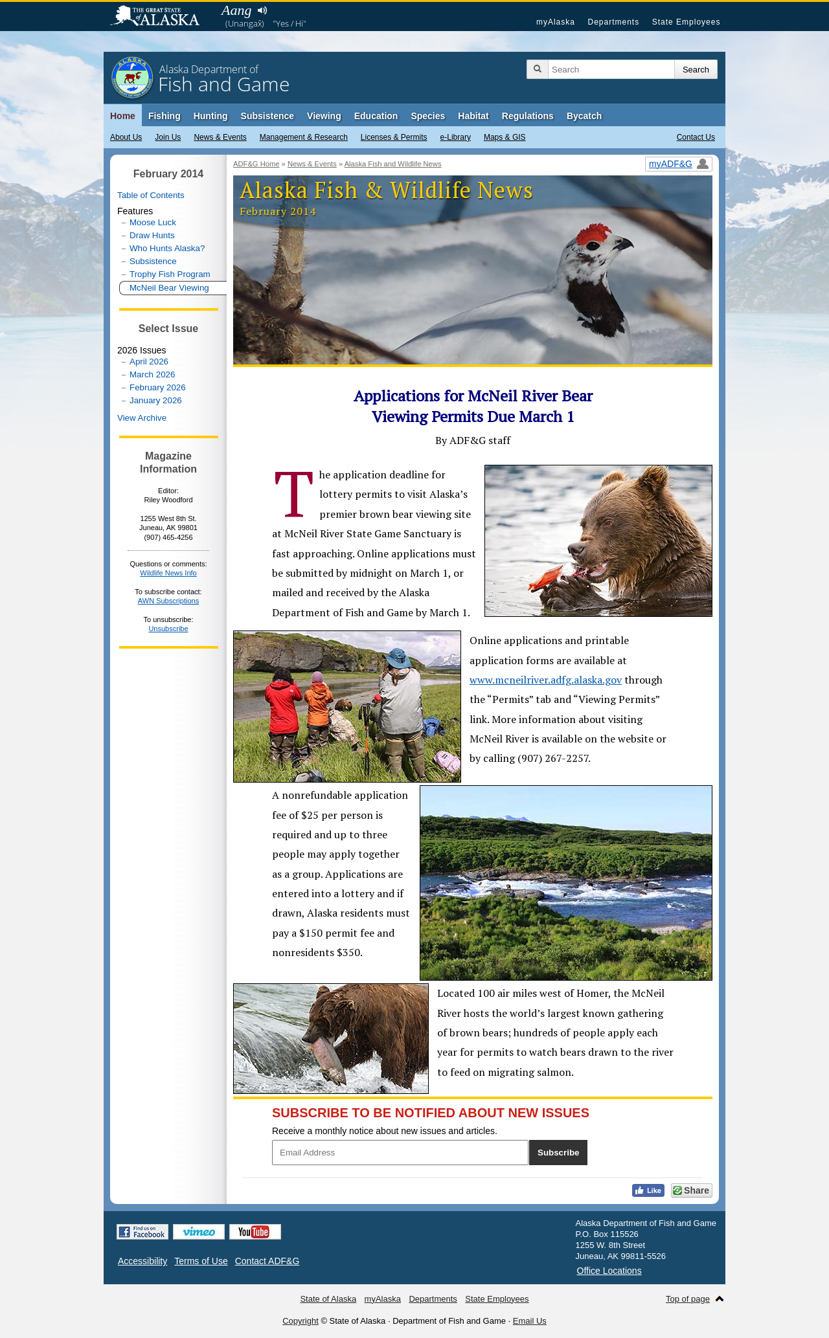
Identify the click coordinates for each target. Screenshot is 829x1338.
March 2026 (152, 374)
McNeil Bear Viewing (169, 288)
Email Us (530, 1321)
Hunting (211, 116)
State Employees (686, 22)
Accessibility (142, 1261)
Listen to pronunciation (262, 10)
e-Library (455, 137)
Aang (236, 10)
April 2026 (149, 361)
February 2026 (158, 387)
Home (122, 116)
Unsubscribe (168, 628)
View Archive (141, 418)
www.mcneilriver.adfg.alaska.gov (546, 680)
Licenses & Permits (394, 137)
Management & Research (304, 137)
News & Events (220, 137)
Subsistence (267, 116)
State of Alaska (161, 16)
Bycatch (584, 116)
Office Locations (609, 1271)
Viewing (324, 116)
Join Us (168, 137)
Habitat (473, 116)
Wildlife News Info (168, 573)
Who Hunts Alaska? (167, 248)
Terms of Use (200, 1261)
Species (428, 116)
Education (376, 116)
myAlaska (555, 22)
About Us (126, 137)
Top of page (688, 1299)
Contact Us (696, 137)
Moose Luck (153, 222)
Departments (613, 22)
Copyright (300, 1321)
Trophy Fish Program (170, 274)
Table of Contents (151, 195)
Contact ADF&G (267, 1261)
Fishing (164, 116)
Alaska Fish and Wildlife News (393, 164)
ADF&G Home (256, 164)
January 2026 (156, 400)
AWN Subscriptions (168, 601)
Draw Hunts (152, 235)
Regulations (528, 116)
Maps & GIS (505, 137)
